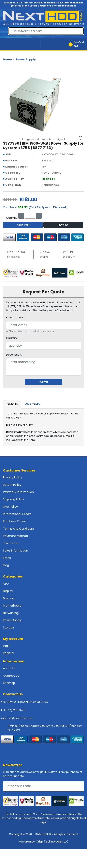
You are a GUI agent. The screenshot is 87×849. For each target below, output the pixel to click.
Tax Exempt (11, 543)
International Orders (17, 514)
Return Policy (12, 485)
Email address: (16, 317)
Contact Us (11, 676)
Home (7, 59)
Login (6, 646)
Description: (14, 355)
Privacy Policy (12, 477)
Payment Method (15, 536)
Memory (9, 598)
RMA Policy (10, 507)
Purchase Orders (15, 521)
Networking (11, 613)
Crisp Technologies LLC (52, 841)
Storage (8, 627)
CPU (6, 584)
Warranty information (18, 492)
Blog (6, 565)
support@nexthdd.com (17, 718)
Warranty (32, 404)
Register (8, 653)
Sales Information (15, 550)
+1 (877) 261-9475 (13, 710)
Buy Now (63, 224)
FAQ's (7, 558)
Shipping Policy (13, 499)
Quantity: (12, 338)
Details (12, 404)
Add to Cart (23, 224)
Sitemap (9, 683)
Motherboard (12, 605)
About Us (9, 668)
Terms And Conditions (18, 529)
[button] (77, 44)
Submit (43, 381)
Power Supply (26, 59)
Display (8, 591)
